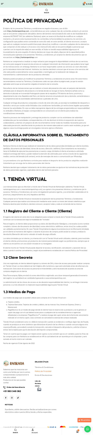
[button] (87, 429)
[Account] (33, 430)
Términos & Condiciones (44, 367)
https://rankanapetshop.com (18, 31)
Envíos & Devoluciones (43, 375)
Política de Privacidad (43, 371)
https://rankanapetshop (25, 57)
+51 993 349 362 (12, 391)
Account (35, 432)
